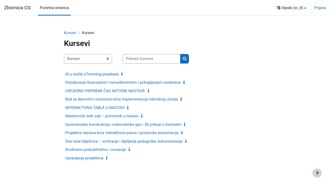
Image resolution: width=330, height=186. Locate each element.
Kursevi (70, 32)
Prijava (320, 7)
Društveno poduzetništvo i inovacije (95, 150)
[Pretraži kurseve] (151, 59)
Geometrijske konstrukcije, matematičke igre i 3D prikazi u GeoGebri (123, 124)
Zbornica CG (17, 8)
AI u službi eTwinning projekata (92, 74)
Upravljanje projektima (84, 158)
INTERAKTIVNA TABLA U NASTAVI (95, 107)
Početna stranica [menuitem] (54, 7)
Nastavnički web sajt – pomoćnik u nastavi (101, 116)
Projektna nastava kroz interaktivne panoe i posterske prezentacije (122, 133)
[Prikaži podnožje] (317, 173)
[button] (291, 8)
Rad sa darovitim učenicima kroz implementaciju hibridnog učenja (121, 99)
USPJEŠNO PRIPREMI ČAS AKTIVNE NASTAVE (105, 91)
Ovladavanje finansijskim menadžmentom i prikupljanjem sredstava (123, 82)
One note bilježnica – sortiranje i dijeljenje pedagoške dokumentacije (124, 141)
